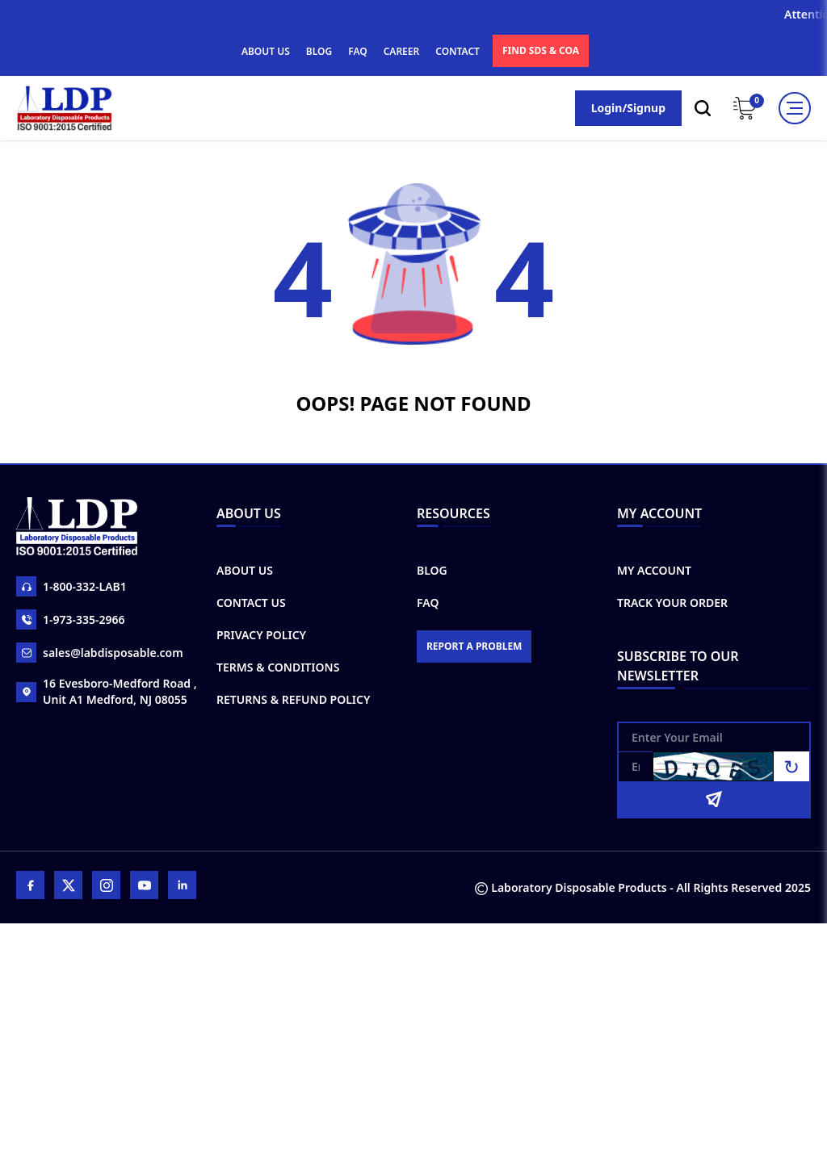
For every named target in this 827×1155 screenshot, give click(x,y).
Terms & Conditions (277, 667)
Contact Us (251, 602)
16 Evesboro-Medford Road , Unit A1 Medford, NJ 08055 (106, 691)
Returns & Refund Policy (293, 699)
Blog (432, 570)
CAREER (402, 51)
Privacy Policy (261, 634)
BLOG (319, 51)
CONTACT (457, 51)
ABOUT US (265, 51)
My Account (654, 570)
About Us (244, 570)
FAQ (357, 51)
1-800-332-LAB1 (71, 586)
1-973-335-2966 (70, 619)
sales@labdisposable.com (99, 652)
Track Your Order (672, 602)
